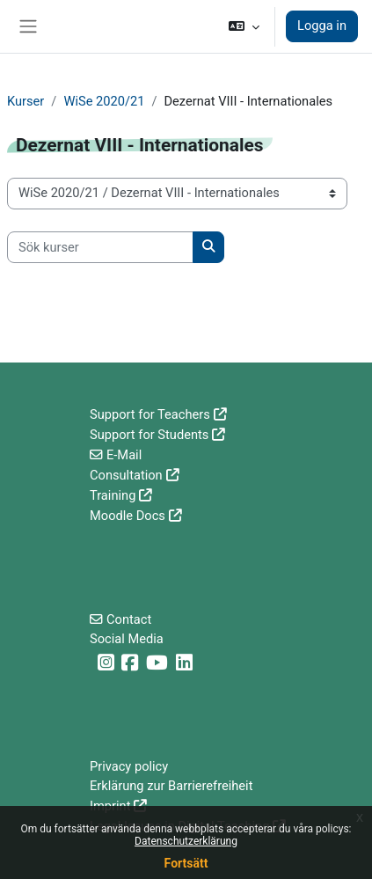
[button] (244, 26)
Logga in (321, 25)
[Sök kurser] (100, 247)
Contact (128, 619)
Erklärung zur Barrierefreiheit (171, 786)
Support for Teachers (150, 414)
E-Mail (124, 455)
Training (112, 495)
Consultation (126, 475)
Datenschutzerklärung (186, 841)
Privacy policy (129, 766)
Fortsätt (186, 863)
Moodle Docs (127, 516)
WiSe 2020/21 (103, 101)
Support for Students (149, 435)
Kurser (25, 101)
